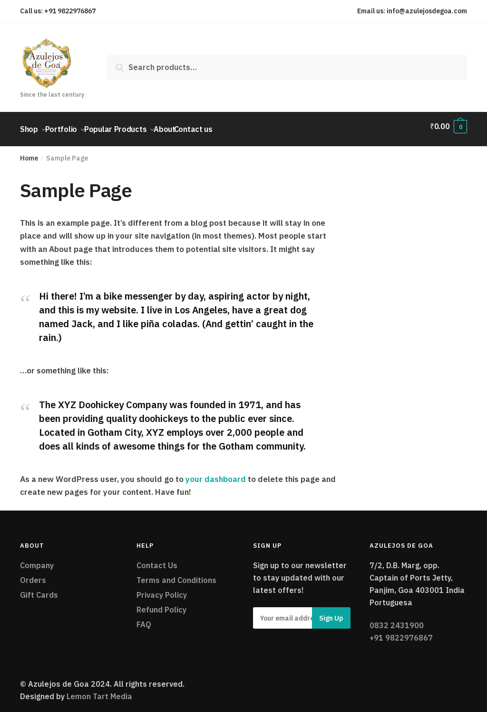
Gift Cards (39, 589)
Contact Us (156, 559)
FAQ (143, 618)
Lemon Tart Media (99, 690)
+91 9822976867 (70, 11)
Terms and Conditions (176, 574)
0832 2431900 (397, 619)
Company (37, 559)
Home (29, 152)
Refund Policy (161, 604)
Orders (33, 574)
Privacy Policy (161, 589)
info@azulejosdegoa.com (427, 11)
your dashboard (215, 473)
